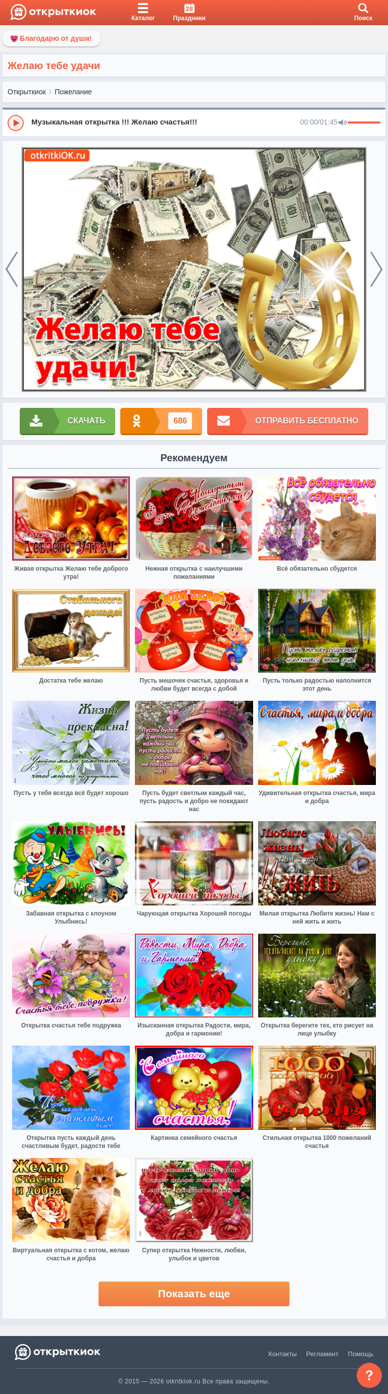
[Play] (16, 123)
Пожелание (73, 92)
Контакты (282, 1354)
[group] (194, 122)
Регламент (322, 1354)
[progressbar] (364, 123)
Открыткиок (27, 92)
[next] (376, 269)
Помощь (360, 1354)
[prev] (11, 269)
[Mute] (342, 123)
